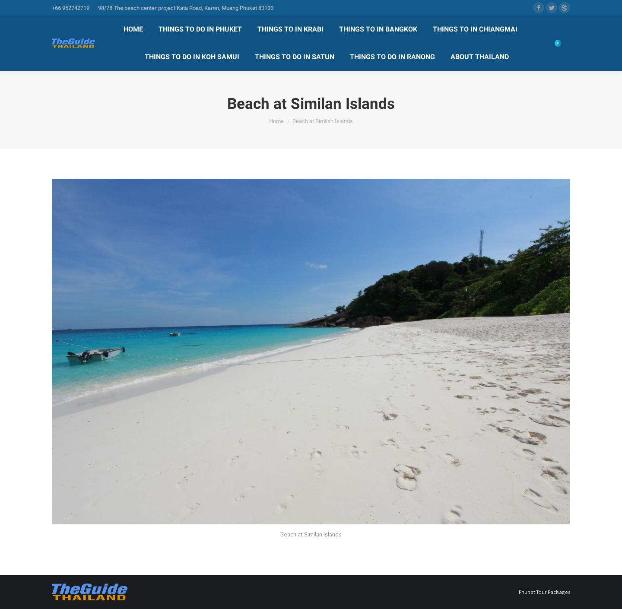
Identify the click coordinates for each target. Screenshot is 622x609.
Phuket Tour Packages (544, 591)
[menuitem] (133, 29)
